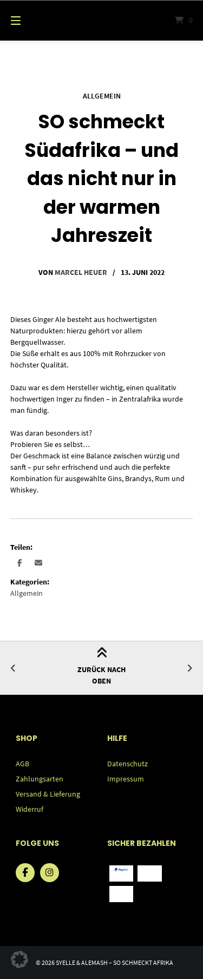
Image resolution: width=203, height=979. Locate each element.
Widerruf (29, 809)
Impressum (125, 779)
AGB (22, 763)
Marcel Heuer (81, 272)
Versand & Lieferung (48, 794)
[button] (19, 562)
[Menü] (28, 20)
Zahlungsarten (39, 779)
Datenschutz (127, 763)
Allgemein (102, 96)
